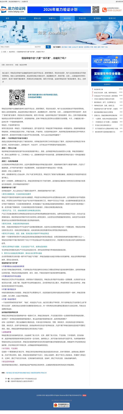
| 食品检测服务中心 (14, 1)
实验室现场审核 (36, 373)
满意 (95, 47)
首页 (4, 52)
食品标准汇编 (98, 89)
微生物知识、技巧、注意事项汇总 (105, 102)
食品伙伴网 (3, 1)
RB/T (103, 47)
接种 (99, 47)
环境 (91, 47)
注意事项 (86, 47)
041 (106, 47)
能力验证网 (16, 373)
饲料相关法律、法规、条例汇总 (104, 105)
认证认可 (75, 47)
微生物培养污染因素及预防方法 (105, 132)
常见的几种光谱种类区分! (103, 125)
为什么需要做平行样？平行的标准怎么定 (24, 379)
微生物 (81, 47)
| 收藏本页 (25, 1)
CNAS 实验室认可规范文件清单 (104, 99)
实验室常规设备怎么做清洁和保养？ (22, 381)
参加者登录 (119, 1)
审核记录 (44, 373)
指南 (69, 47)
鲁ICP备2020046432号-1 (74, 395)
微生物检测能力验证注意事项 (103, 112)
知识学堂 (12, 52)
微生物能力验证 (25, 373)
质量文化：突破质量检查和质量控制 (105, 115)
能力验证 (65, 47)
